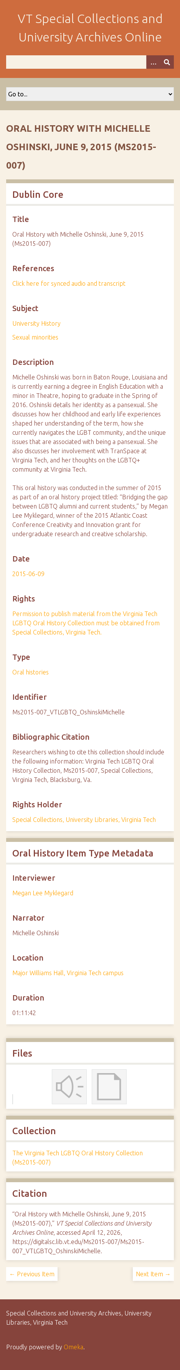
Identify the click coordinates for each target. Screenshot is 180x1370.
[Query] (90, 62)
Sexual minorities (35, 337)
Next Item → (153, 1274)
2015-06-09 (28, 573)
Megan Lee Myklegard (42, 893)
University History (36, 323)
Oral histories (30, 672)
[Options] (153, 62)
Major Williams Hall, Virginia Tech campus (68, 972)
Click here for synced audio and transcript (69, 283)
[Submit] (167, 62)
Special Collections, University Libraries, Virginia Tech (84, 819)
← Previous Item (31, 1274)
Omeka (73, 1346)
